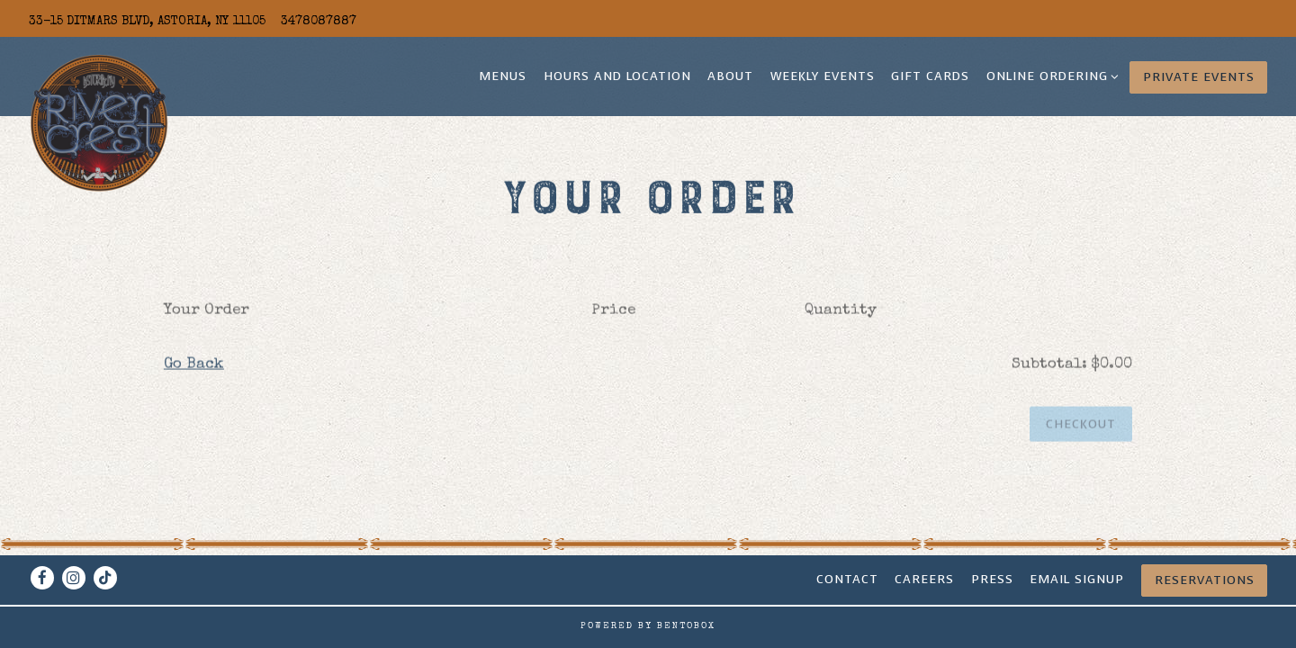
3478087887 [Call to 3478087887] (318, 21)
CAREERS (924, 579)
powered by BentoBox (648, 626)
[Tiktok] (105, 578)
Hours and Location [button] (617, 76)
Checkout (1081, 426)
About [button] (730, 76)
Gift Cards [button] (930, 76)
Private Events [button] (1199, 77)
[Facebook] (42, 578)
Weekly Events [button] (822, 76)
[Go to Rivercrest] (147, 22)
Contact (847, 579)
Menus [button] (502, 76)
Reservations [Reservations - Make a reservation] (1205, 580)
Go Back (194, 366)
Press (992, 579)
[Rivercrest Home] (99, 123)
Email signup (1077, 579)
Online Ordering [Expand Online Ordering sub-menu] (1050, 76)
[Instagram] (74, 578)
